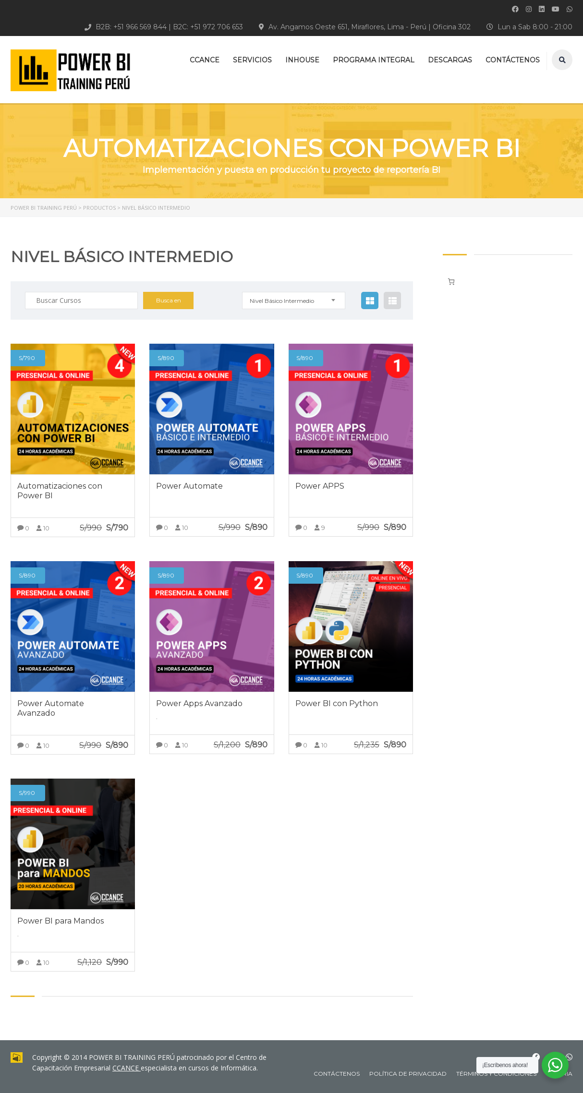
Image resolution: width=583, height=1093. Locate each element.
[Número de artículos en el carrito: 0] (451, 281)
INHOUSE (302, 60)
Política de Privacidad (408, 1073)
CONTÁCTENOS (513, 60)
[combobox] (293, 300)
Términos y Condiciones (496, 1073)
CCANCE (204, 60)
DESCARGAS (450, 60)
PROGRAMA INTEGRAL (373, 60)
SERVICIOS (252, 60)
